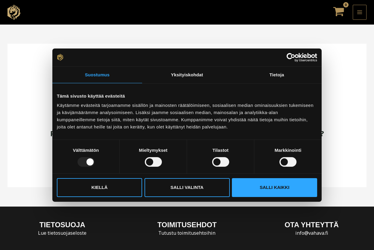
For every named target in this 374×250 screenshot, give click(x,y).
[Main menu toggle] (360, 12)
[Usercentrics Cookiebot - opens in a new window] (291, 57)
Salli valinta (187, 187)
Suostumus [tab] (97, 74)
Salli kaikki (274, 187)
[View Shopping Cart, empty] (338, 12)
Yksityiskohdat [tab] (187, 74)
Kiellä (99, 187)
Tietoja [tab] (277, 74)
